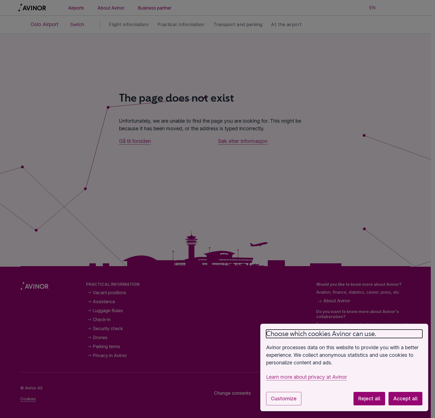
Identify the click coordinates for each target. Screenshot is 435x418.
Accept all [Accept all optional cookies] (405, 398)
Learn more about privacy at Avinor (306, 377)
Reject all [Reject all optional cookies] (369, 398)
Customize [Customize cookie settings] (284, 398)
